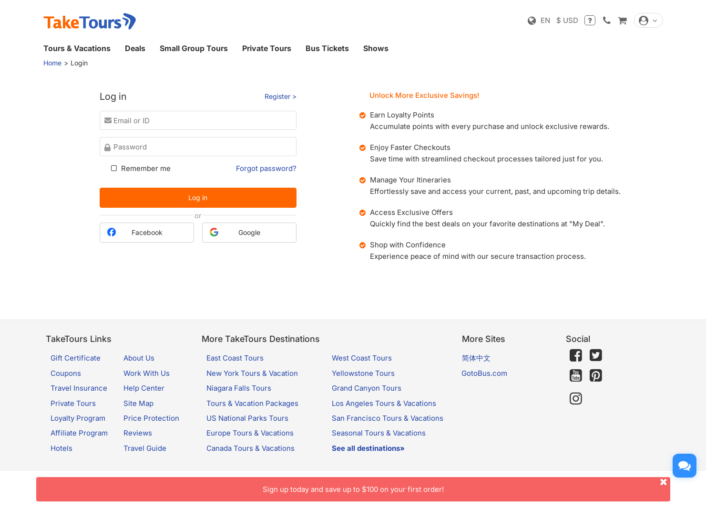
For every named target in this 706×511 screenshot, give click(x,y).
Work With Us (146, 373)
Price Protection (151, 418)
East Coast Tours (235, 357)
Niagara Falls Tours (238, 388)
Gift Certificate (76, 357)
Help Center (143, 388)
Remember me (140, 168)
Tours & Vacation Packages (252, 403)
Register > (281, 96)
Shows (376, 48)
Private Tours (266, 48)
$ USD (567, 20)
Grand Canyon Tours (366, 388)
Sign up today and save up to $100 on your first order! (466, 485)
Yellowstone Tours (363, 373)
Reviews (137, 432)
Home (52, 63)
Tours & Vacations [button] (77, 48)
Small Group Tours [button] (194, 48)
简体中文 (476, 357)
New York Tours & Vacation (252, 373)
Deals (135, 48)
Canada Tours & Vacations (250, 448)
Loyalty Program (78, 418)
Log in (197, 197)
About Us (138, 357)
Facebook (135, 232)
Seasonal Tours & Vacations (379, 432)
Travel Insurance (79, 388)
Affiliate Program (79, 432)
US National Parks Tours (247, 418)
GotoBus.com (484, 373)
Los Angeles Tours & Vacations (384, 403)
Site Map (138, 403)
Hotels (61, 448)
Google (235, 232)
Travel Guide (144, 448)
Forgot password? (266, 168)
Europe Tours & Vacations (250, 432)
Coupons (66, 373)
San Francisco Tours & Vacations (387, 418)
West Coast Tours (362, 357)
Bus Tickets (327, 48)
